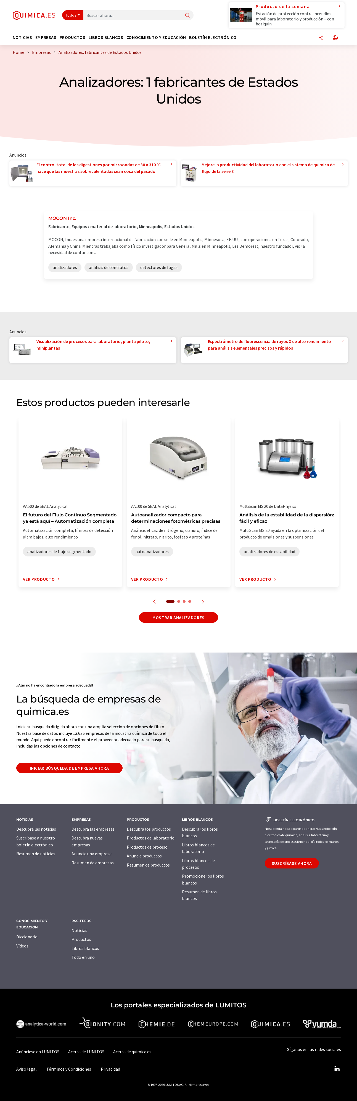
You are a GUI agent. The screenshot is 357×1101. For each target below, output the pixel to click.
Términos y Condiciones (68, 1069)
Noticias (79, 930)
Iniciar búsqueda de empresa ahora (69, 768)
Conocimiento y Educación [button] (156, 37)
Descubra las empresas (93, 829)
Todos (71, 15)
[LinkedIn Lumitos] (337, 1069)
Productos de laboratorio (150, 838)
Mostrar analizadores (178, 617)
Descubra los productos (149, 829)
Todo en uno (83, 957)
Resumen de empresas (93, 862)
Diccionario (27, 936)
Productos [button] (73, 37)
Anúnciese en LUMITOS (37, 1051)
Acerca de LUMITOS (86, 1051)
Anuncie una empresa (92, 853)
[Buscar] (187, 15)
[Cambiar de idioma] (335, 38)
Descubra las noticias (36, 829)
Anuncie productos (144, 856)
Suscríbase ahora (292, 863)
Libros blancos (85, 948)
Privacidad (110, 1069)
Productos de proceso (147, 847)
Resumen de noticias (35, 853)
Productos (81, 939)
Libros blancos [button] (106, 37)
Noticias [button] (22, 37)
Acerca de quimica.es (132, 1051)
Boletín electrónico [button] (212, 37)
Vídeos (22, 946)
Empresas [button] (46, 37)
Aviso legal (26, 1069)
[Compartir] (321, 38)
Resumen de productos (148, 865)
